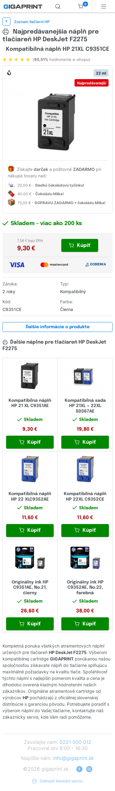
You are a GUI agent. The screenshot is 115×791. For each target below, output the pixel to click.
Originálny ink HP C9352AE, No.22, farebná (85, 587)
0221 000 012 (75, 742)
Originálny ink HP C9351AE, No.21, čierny (30, 587)
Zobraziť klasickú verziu (57, 781)
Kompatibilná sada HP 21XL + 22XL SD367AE (85, 406)
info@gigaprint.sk (73, 758)
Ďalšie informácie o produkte (58, 327)
